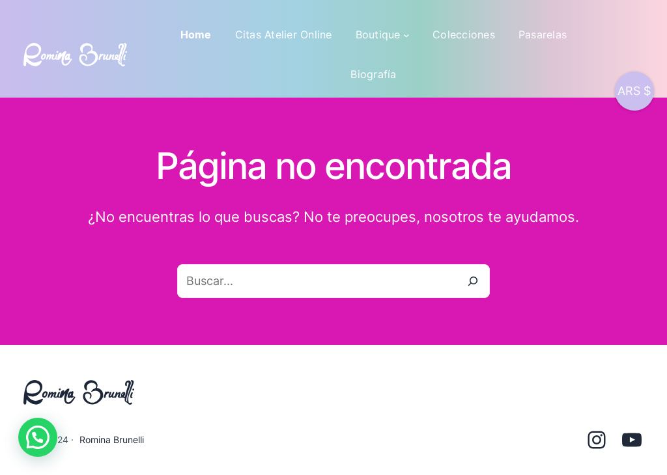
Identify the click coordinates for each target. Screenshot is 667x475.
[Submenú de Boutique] (406, 35)
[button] (37, 437)
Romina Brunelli (111, 439)
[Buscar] (473, 281)
